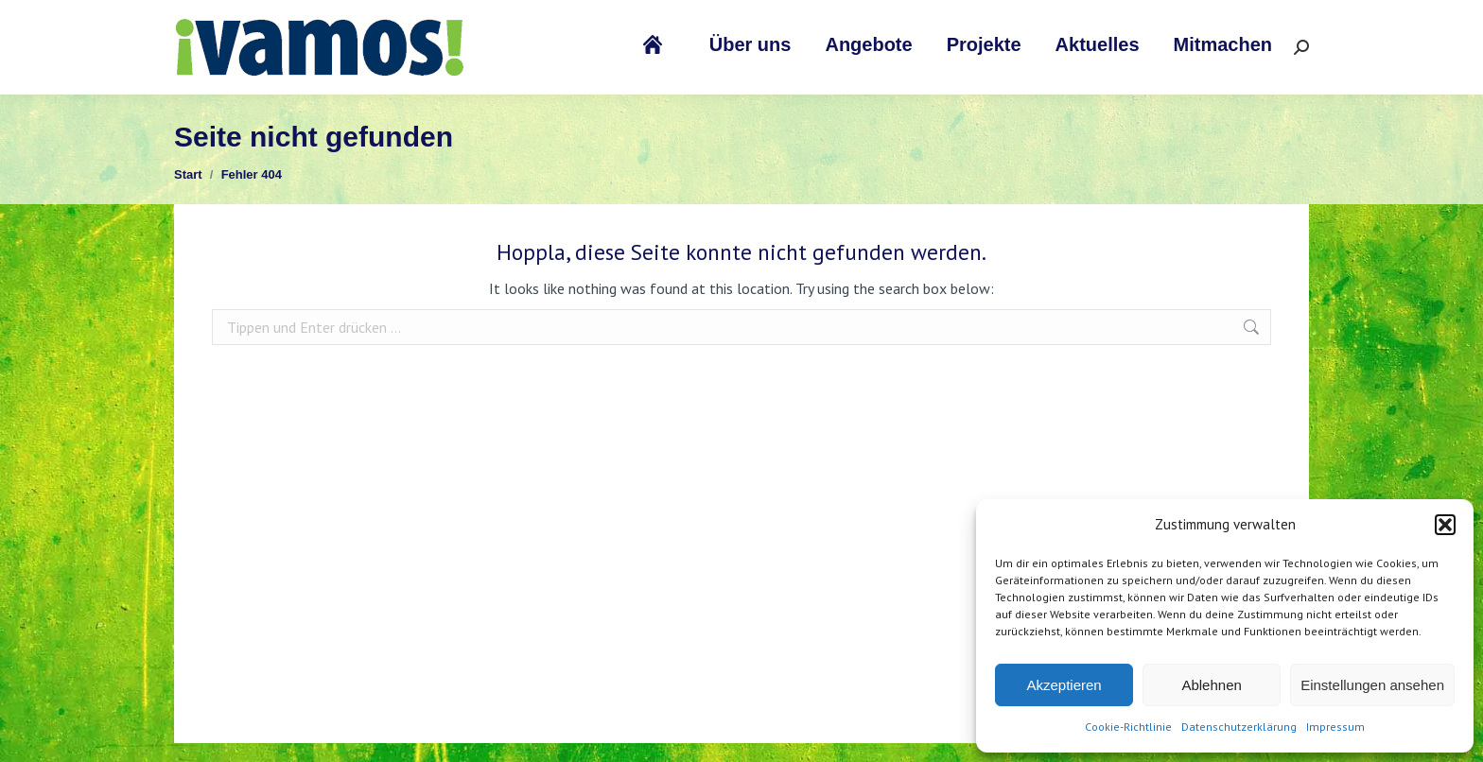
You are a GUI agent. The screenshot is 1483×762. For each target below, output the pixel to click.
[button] (1445, 524)
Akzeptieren (1063, 685)
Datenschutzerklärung (1239, 726)
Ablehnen (1211, 685)
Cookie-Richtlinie (1128, 726)
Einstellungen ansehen (1372, 685)
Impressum (1335, 726)
